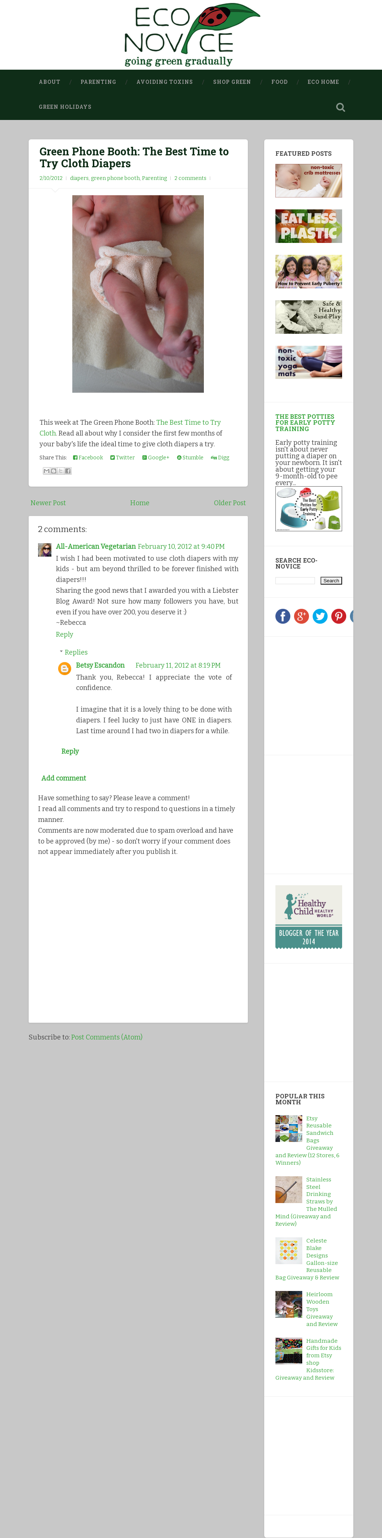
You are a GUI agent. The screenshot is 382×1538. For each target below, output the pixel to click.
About (49, 82)
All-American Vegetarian (96, 546)
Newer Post (48, 503)
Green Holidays (65, 107)
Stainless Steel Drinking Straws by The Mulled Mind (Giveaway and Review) (306, 1201)
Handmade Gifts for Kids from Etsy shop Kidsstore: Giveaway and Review (308, 1359)
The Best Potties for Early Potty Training (305, 422)
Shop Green (232, 82)
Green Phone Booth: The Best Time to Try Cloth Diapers (134, 157)
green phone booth (115, 178)
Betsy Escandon (100, 664)
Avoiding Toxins (164, 82)
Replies (76, 652)
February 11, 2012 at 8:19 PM (178, 664)
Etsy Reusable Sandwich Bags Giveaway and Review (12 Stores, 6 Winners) (307, 1140)
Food (279, 82)
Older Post (230, 503)
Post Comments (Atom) (106, 1036)
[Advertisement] (322, 694)
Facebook (88, 458)
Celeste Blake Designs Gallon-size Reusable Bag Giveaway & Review (307, 1259)
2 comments (190, 178)
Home (139, 503)
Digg (220, 458)
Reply (64, 634)
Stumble (190, 458)
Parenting (98, 82)
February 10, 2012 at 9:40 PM (181, 546)
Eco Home (323, 82)
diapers (79, 178)
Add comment (63, 777)
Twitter (122, 458)
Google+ (156, 458)
